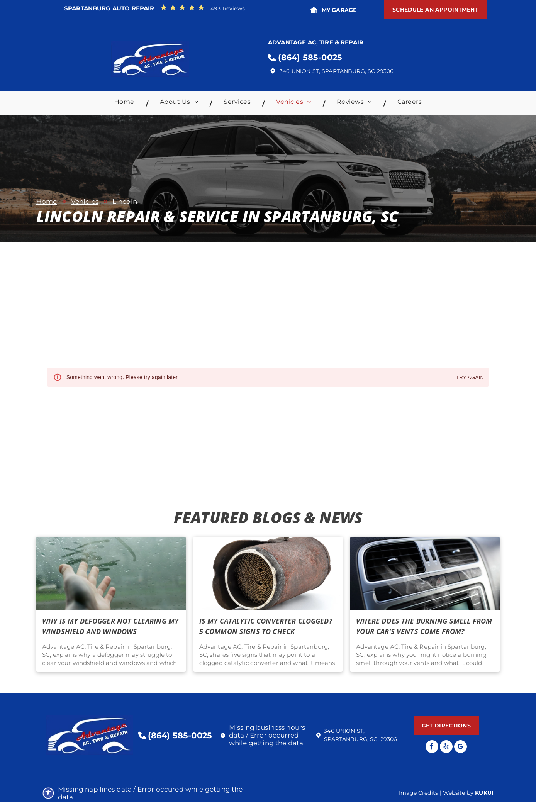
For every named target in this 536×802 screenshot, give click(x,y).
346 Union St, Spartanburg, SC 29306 (337, 71)
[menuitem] (125, 103)
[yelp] (446, 747)
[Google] (460, 747)
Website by (458, 792)
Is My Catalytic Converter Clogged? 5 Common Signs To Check (265, 626)
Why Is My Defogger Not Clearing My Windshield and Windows (110, 626)
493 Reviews (227, 8)
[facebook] (432, 747)
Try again (470, 378)
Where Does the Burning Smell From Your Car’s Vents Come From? (424, 626)
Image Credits (418, 792)
